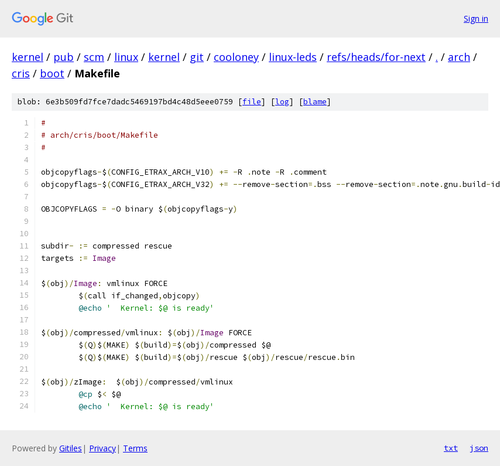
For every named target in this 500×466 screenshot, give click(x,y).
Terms (135, 448)
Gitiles (70, 448)
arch (459, 57)
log (282, 102)
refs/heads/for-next (376, 57)
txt (451, 448)
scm (94, 57)
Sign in (476, 18)
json (479, 448)
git (197, 57)
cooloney (236, 57)
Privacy (102, 448)
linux (126, 57)
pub (63, 57)
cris (21, 73)
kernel (27, 57)
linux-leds (293, 57)
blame (315, 102)
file (251, 102)
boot (52, 73)
